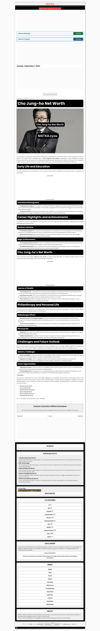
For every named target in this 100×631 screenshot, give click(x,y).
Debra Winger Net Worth (27, 468)
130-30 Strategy (24, 463)
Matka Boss (57, 624)
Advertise (50, 595)
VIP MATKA (42, 398)
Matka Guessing (66, 624)
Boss (50, 572)
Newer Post (20, 416)
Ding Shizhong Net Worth (26, 395)
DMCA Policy (50, 604)
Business (49, 511)
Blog (49, 508)
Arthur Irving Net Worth (26, 391)
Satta (73, 624)
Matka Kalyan (40, 624)
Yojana (49, 536)
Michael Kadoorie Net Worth (27, 389)
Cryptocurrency (49, 514)
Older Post (80, 416)
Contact (50, 598)
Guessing (50, 582)
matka (38, 618)
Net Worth (23, 398)
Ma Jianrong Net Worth (26, 386)
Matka (50, 569)
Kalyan (50, 579)
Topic (37, 398)
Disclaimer (50, 601)
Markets (49, 527)
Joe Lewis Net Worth (25, 388)
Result (50, 575)
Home (50, 416)
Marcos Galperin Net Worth (27, 393)
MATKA (52, 622)
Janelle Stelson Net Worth (27, 458)
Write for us (50, 585)
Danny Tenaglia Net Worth (27, 473)
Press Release (50, 588)
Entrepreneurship (49, 520)
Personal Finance (48, 530)
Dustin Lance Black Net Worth (28, 478)
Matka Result (48, 624)
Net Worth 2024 (31, 398)
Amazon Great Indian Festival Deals (50, 8)
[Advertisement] (50, 20)
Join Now (78, 33)
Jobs (48, 524)
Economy (49, 517)
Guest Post (50, 591)
